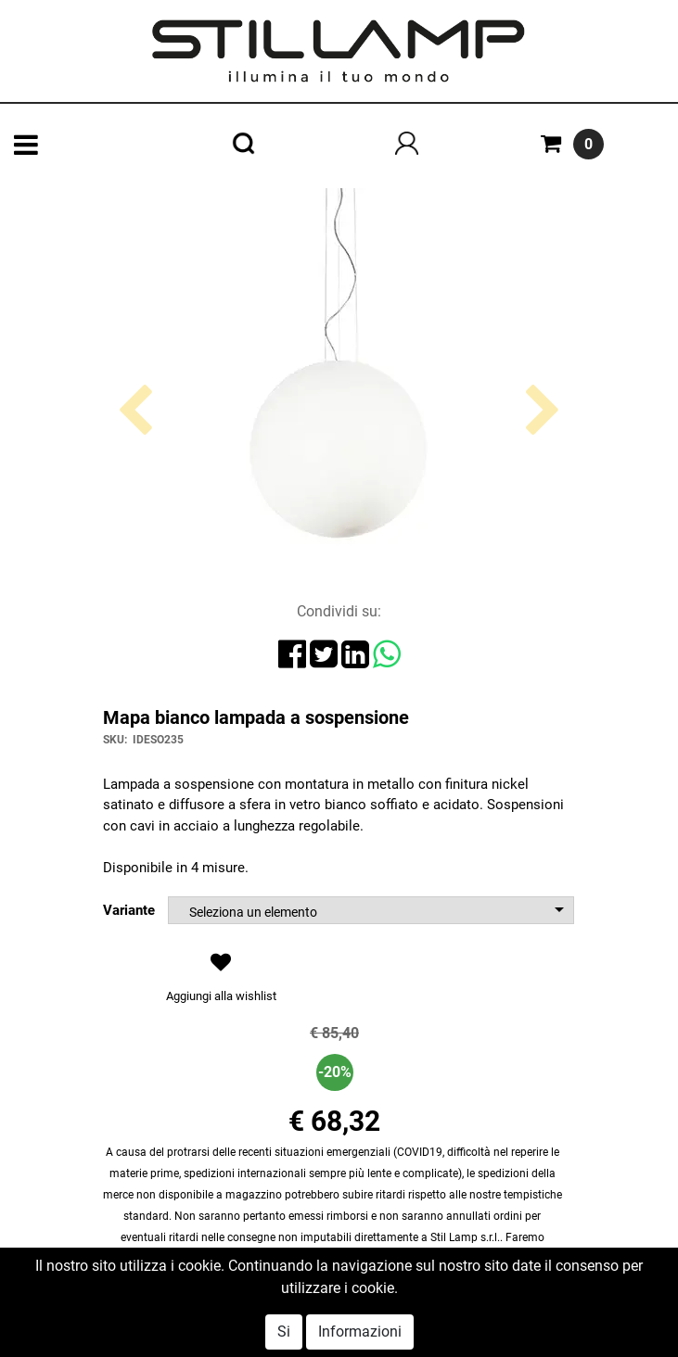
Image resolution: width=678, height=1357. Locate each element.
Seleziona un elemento (253, 912)
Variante (129, 910)
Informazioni (360, 1331)
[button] (135, 483)
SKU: (115, 739)
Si (283, 1331)
